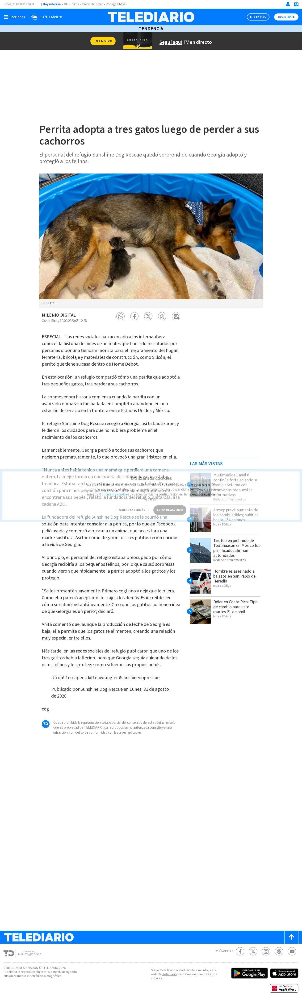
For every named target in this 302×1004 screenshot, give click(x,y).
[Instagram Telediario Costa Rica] (266, 951)
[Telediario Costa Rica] (151, 17)
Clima (75, 4)
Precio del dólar (92, 4)
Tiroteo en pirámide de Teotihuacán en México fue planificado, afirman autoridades (236, 548)
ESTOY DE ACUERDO (170, 505)
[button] (120, 316)
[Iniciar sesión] (287, 4)
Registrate (286, 17)
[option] (151, 241)
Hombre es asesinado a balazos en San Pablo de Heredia (234, 576)
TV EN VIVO (259, 17)
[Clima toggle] (45, 17)
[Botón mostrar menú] (15, 17)
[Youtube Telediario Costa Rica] (292, 951)
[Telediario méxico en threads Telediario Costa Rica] (279, 951)
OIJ (66, 4)
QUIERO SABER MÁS (132, 505)
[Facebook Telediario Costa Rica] (240, 951)
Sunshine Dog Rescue (101, 689)
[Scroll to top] (291, 937)
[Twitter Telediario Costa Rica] (253, 951)
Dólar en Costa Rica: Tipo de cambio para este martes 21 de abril (235, 607)
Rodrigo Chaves (116, 4)
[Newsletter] (296, 5)
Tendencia (151, 28)
